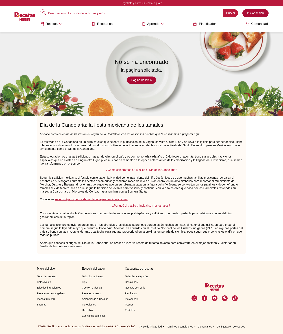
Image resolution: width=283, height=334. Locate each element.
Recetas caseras (91, 293)
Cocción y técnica (92, 287)
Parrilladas (131, 293)
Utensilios (87, 310)
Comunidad (256, 24)
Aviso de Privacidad (151, 326)
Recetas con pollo (135, 287)
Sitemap (41, 304)
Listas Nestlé (44, 282)
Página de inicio (141, 80)
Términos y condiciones (179, 326)
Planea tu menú (46, 299)
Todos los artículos (92, 276)
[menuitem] (51, 25)
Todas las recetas (47, 276)
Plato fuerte (131, 299)
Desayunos (131, 282)
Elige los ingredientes (49, 287)
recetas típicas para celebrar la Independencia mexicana (91, 199)
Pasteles (130, 310)
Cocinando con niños (94, 315)
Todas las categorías (136, 276)
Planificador (204, 24)
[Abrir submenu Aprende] (153, 24)
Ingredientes (89, 304)
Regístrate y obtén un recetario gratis (141, 3)
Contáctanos (205, 326)
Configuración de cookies (231, 326)
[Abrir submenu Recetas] (51, 24)
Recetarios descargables (51, 293)
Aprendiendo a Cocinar (95, 299)
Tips (84, 282)
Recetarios (102, 24)
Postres (129, 304)
